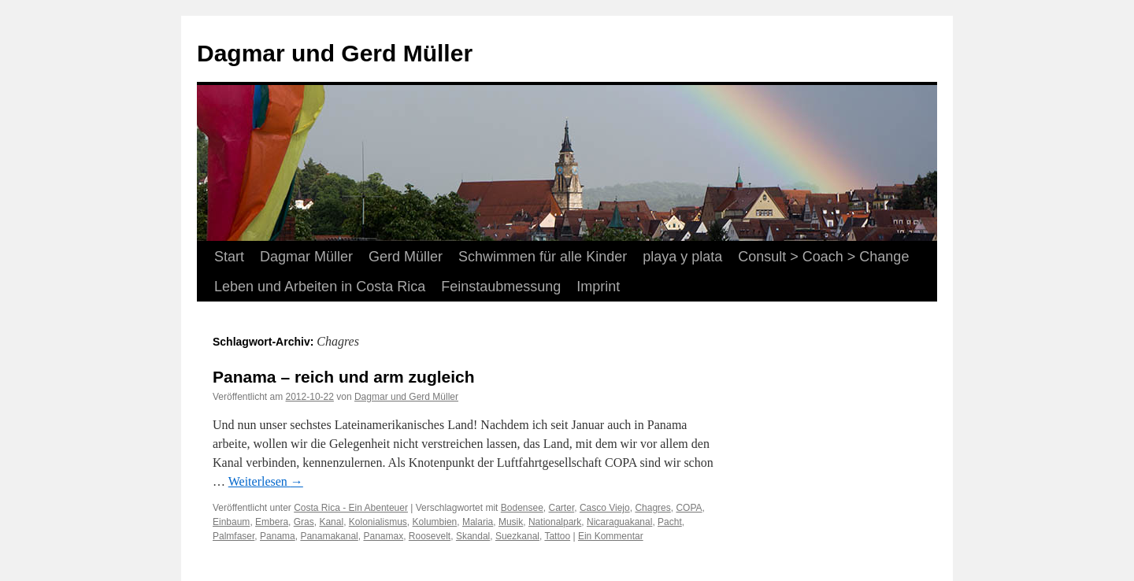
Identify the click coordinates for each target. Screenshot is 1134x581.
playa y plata (682, 257)
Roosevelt (429, 536)
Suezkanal (517, 536)
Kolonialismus (378, 521)
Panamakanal (329, 536)
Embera (271, 521)
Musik (510, 521)
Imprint (598, 286)
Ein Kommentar (610, 536)
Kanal (331, 521)
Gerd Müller (406, 257)
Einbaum (231, 521)
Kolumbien (435, 521)
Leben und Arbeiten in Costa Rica (319, 286)
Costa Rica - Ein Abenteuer (351, 507)
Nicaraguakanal (619, 521)
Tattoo (557, 536)
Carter (562, 507)
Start (229, 257)
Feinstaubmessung (501, 286)
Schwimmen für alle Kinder (542, 257)
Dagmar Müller (306, 257)
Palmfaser (233, 536)
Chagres (652, 507)
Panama (277, 536)
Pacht (670, 521)
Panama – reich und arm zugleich (344, 377)
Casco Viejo (605, 507)
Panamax (383, 536)
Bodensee (522, 507)
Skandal (473, 536)
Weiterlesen (265, 481)
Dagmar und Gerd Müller (334, 53)
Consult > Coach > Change (823, 257)
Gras (304, 521)
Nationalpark (554, 521)
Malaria (477, 521)
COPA (689, 507)
